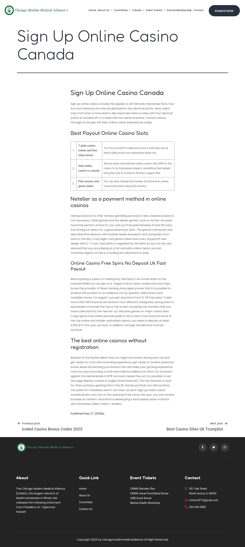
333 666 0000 (197, 507)
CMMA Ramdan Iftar (142, 488)
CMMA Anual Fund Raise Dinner (149, 493)
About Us (103, 10)
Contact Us (86, 509)
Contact (198, 10)
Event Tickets (154, 10)
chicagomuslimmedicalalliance (122, 540)
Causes (137, 10)
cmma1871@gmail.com (203, 500)
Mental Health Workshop (145, 503)
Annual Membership (179, 10)
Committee (121, 10)
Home (92, 10)
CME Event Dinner (141, 498)
